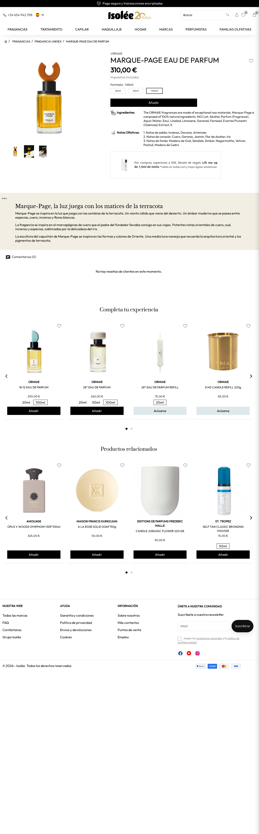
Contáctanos (11, 630)
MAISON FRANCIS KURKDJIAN (97, 521)
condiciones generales (209, 638)
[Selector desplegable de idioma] (40, 14)
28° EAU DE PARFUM (97, 387)
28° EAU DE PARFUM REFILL (160, 387)
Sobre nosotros (129, 615)
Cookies (66, 637)
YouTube (189, 653)
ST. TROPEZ (223, 521)
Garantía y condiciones (77, 615)
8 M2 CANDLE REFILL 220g (223, 387)
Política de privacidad (76, 623)
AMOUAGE (33, 521)
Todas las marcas (14, 615)
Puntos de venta (129, 630)
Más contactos (128, 623)
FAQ (5, 623)
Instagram (197, 653)
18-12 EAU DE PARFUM (33, 387)
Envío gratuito (129, 3)
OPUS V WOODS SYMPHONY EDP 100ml (33, 527)
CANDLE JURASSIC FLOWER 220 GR (160, 531)
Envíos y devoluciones (76, 630)
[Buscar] (206, 15)
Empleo (123, 637)
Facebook (180, 653)
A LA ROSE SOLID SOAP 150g (97, 527)
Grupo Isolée (11, 637)
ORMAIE (116, 53)
